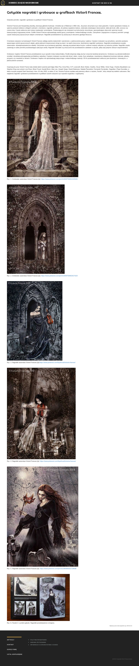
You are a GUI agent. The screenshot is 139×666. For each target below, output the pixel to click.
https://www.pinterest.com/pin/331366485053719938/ (58, 568)
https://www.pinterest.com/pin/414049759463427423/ (59, 276)
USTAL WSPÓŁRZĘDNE (14, 654)
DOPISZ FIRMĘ (12, 649)
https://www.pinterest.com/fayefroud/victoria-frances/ (57, 362)
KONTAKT (10, 645)
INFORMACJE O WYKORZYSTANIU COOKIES (44, 645)
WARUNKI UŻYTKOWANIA (38, 642)
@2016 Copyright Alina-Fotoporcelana (122, 659)
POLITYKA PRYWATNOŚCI (38, 640)
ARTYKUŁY (10, 640)
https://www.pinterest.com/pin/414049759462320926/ (59, 179)
